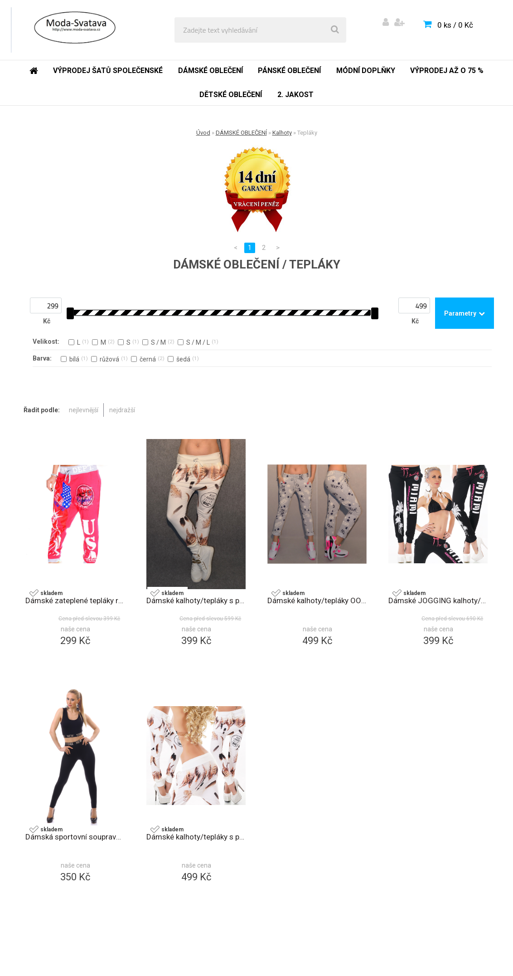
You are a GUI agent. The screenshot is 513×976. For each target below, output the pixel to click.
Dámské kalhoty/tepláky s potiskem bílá (196, 600)
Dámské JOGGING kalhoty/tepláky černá (438, 600)
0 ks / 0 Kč (455, 24)
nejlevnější (83, 410)
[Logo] (73, 30)
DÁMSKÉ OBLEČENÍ (241, 132)
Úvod (203, 132)
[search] (335, 30)
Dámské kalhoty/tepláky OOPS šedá (317, 600)
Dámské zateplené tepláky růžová (75, 600)
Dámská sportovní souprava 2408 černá (75, 836)
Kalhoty (282, 132)
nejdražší (122, 410)
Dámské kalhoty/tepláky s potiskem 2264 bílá (196, 836)
